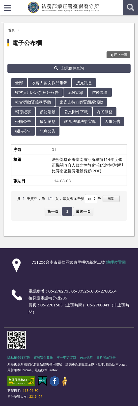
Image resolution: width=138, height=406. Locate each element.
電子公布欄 (27, 42)
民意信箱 (86, 357)
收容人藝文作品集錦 (49, 82)
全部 (19, 82)
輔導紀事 (23, 111)
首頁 (11, 30)
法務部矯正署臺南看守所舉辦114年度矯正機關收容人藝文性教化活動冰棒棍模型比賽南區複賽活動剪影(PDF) (87, 165)
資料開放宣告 (106, 357)
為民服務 (104, 111)
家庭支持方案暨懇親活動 (81, 102)
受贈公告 (23, 121)
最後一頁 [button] (83, 211)
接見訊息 (84, 82)
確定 (111, 198)
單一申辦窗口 (66, 357)
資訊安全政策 (43, 357)
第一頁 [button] (52, 211)
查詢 (130, 7)
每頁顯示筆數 (73, 198)
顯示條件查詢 (69, 68)
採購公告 (23, 131)
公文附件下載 (76, 111)
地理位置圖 (116, 262)
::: (4, 4)
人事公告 (112, 121)
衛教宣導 (75, 92)
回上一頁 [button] (120, 55)
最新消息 (47, 121)
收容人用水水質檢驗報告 (37, 92)
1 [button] (67, 211)
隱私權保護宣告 (18, 357)
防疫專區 (100, 92)
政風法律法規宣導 (80, 121)
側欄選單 (7, 8)
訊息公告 (47, 131)
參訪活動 (47, 111)
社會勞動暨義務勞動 (33, 102)
